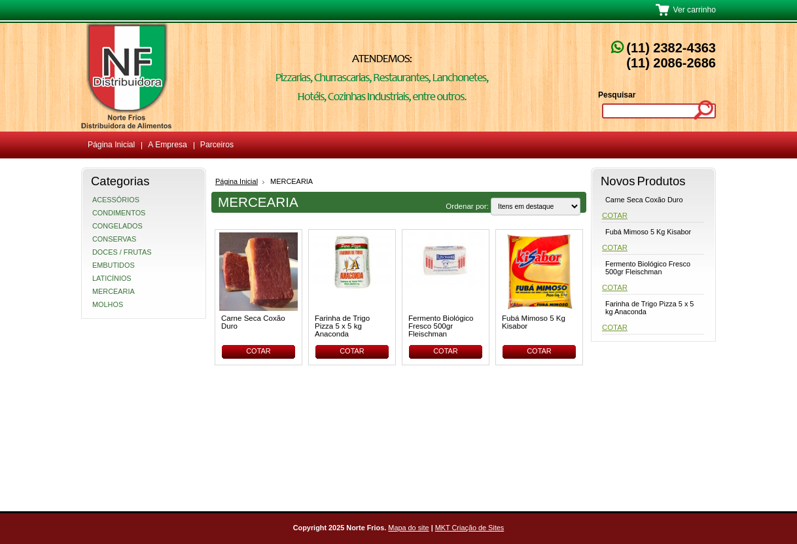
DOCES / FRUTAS (121, 252)
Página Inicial (236, 181)
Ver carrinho (694, 9)
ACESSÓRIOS (115, 200)
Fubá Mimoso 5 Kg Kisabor (533, 322)
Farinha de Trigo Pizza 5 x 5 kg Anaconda (342, 326)
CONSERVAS (114, 239)
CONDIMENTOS (118, 213)
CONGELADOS (117, 226)
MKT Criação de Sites (470, 528)
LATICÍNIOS (112, 278)
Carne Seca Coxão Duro (253, 322)
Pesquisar (616, 95)
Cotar (258, 351)
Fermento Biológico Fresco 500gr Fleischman (440, 326)
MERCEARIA (113, 291)
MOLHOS (107, 304)
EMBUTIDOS (113, 265)
